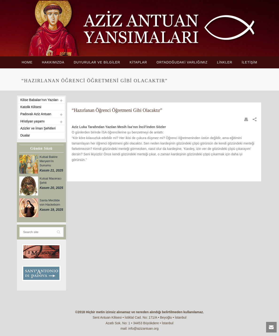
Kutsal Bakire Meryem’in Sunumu (49, 161)
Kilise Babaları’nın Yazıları (39, 100)
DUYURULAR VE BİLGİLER (97, 62)
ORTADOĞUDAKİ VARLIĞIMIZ (181, 62)
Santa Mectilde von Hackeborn (50, 202)
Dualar (25, 135)
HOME (27, 62)
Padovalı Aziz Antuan (35, 114)
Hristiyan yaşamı (32, 121)
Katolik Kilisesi (30, 107)
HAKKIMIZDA (53, 62)
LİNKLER (224, 62)
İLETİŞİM (249, 62)
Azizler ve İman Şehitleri (38, 128)
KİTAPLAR (138, 62)
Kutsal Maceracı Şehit (51, 180)
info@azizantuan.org (143, 328)
